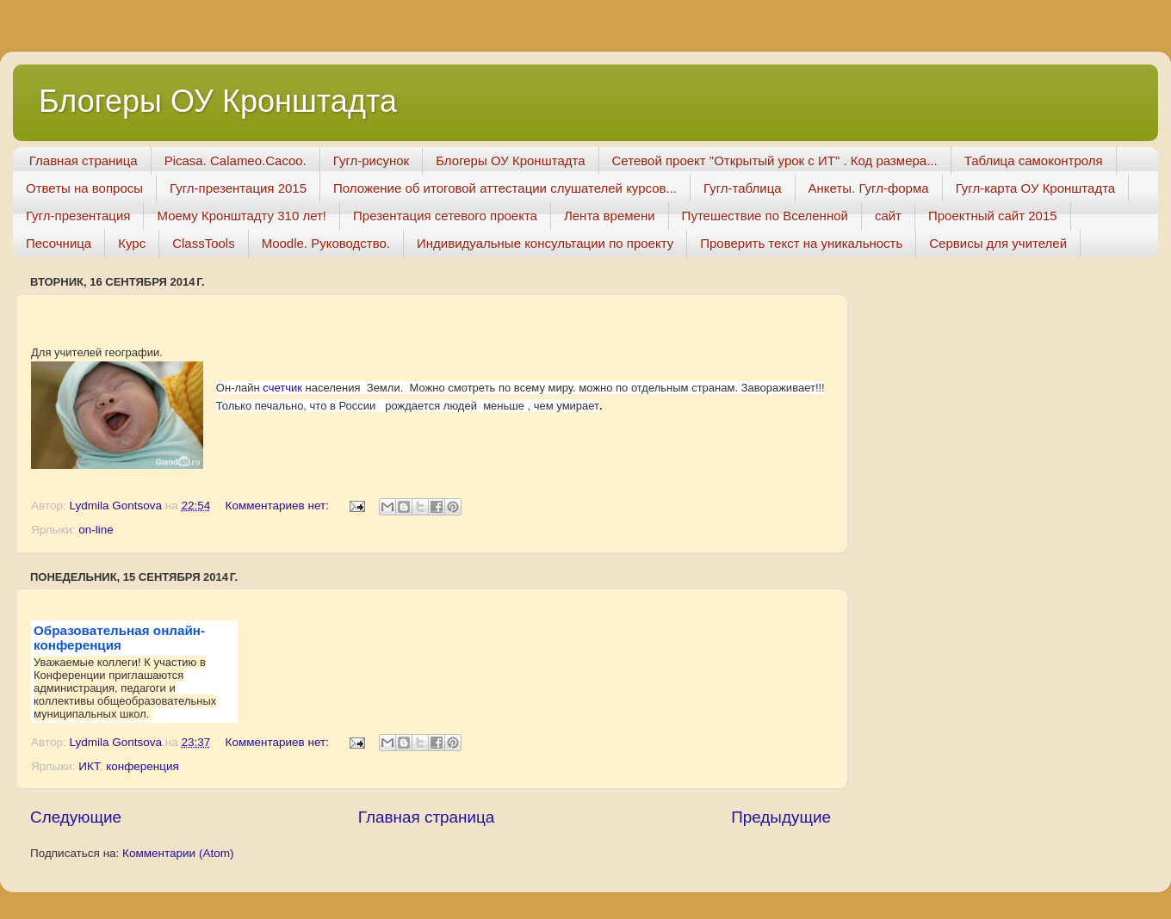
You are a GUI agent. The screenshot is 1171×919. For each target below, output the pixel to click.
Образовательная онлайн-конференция (119, 637)
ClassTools (203, 243)
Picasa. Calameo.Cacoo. (235, 160)
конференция (142, 766)
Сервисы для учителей (998, 243)
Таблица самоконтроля (1033, 160)
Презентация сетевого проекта (445, 215)
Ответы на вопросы (84, 188)
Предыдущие (781, 817)
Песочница (58, 243)
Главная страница (83, 160)
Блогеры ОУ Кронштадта (218, 101)
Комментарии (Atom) (177, 853)
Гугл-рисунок (371, 160)
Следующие (75, 817)
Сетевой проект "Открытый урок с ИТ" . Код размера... (775, 160)
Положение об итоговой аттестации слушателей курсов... (505, 188)
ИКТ (88, 766)
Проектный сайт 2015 (992, 215)
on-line (96, 529)
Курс (132, 243)
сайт (888, 215)
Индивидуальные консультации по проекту (545, 243)
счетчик (282, 387)
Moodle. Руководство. (326, 243)
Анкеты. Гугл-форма (869, 188)
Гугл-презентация (78, 215)
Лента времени (609, 215)
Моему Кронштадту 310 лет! (241, 215)
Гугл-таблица (742, 188)
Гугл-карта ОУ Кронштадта (1036, 188)
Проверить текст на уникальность (801, 243)
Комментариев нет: (279, 505)
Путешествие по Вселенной (765, 215)
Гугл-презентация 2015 (238, 188)
